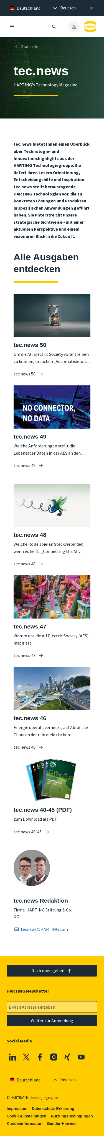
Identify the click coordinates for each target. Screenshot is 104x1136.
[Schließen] (91, 8)
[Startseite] (27, 47)
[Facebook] (40, 1057)
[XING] (67, 1057)
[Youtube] (81, 1057)
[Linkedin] (12, 1057)
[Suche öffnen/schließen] (54, 26)
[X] (26, 1057)
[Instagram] (54, 1057)
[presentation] (64, 8)
